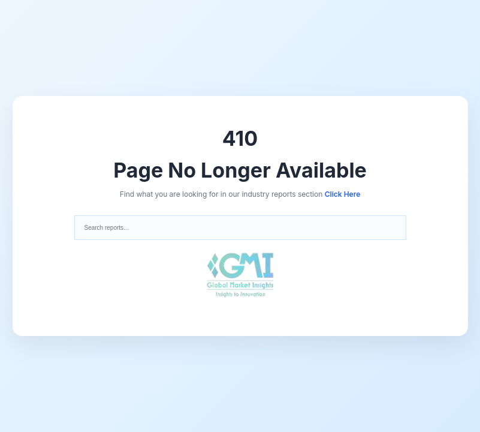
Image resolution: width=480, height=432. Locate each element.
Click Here (343, 194)
